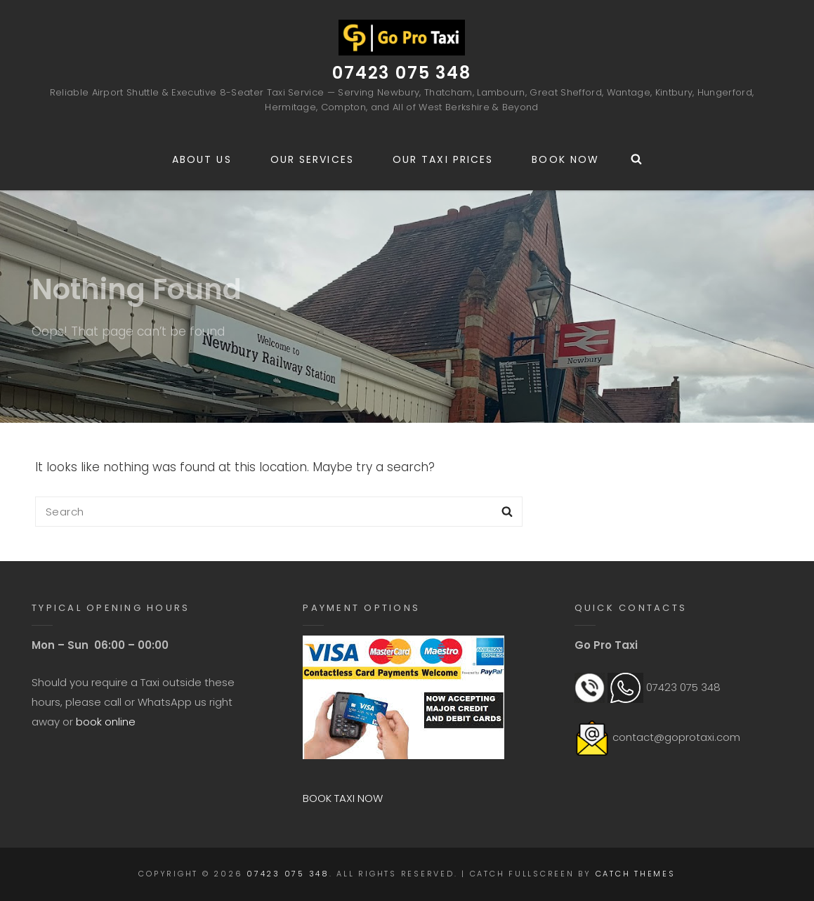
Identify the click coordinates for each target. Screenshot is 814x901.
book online (106, 721)
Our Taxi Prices (443, 159)
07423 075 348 (401, 72)
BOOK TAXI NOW (343, 798)
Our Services (312, 159)
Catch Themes (636, 873)
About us (202, 159)
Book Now (565, 159)
